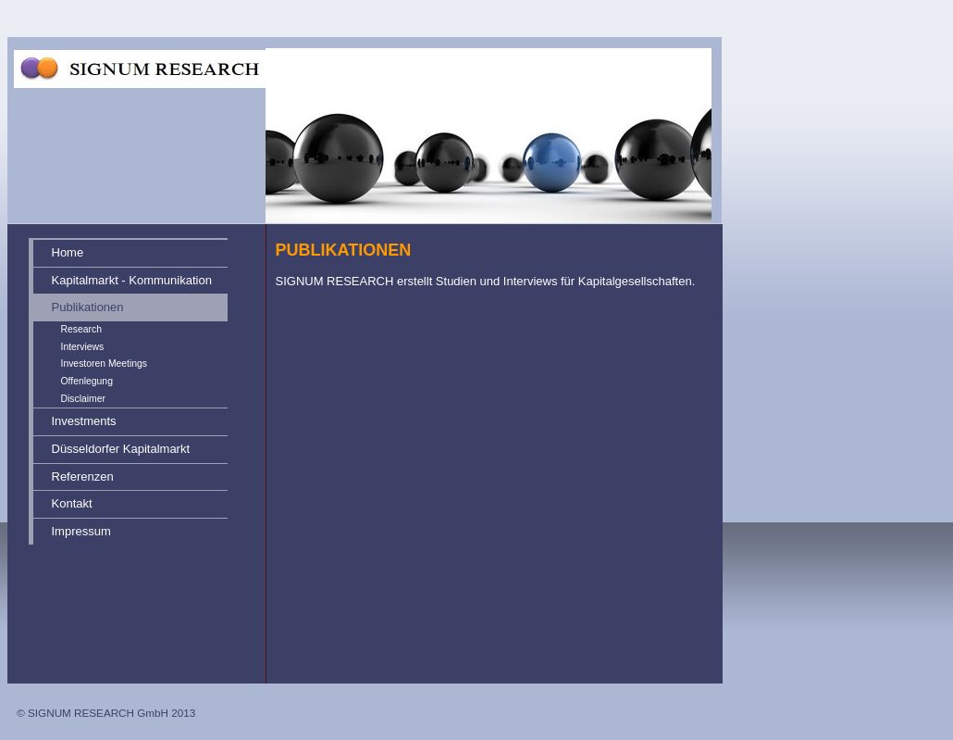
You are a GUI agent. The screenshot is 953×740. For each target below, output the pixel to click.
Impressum (81, 531)
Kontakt (72, 503)
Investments (84, 421)
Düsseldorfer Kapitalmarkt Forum (121, 452)
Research (81, 329)
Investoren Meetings (104, 363)
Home (68, 252)
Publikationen (88, 307)
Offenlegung (87, 381)
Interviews (83, 347)
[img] (377, 112)
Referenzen (83, 476)
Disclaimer (83, 399)
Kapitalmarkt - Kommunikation (132, 280)
